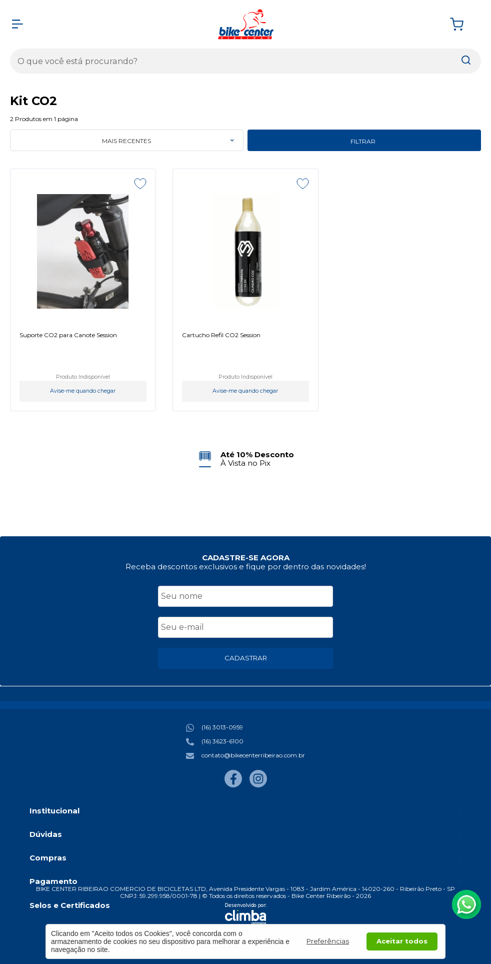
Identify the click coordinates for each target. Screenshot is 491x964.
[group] (246, 459)
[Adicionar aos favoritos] (140, 183)
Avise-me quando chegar (83, 391)
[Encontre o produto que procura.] (466, 61)
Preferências (327, 941)
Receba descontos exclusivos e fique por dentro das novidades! (246, 566)
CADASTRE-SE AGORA (246, 557)
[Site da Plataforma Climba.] (245, 913)
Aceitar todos (402, 941)
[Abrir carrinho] (463, 24)
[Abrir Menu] (17, 24)
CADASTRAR (245, 658)
